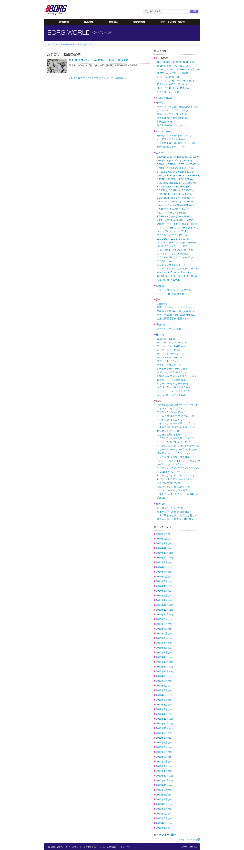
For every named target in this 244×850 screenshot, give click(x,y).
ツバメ (193, 468)
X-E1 (161, 220)
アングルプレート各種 (171, 346)
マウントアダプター (169, 365)
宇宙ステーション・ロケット (174, 307)
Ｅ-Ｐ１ (174, 250)
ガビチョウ (164, 442)
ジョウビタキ (179, 456)
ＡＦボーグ (165, 387)
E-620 (189, 171)
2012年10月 (164, 671)
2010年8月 (164, 794)
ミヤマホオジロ (167, 486)
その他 (161, 102)
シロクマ (185, 290)
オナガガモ (177, 419)
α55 (186, 223)
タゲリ (162, 464)
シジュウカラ (176, 453)
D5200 (173, 164)
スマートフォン (188, 227)
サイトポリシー (73, 847)
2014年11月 (164, 552)
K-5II (179, 205)
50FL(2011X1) (189, 69)
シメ (190, 453)
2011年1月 (164, 771)
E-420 (170, 171)
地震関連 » (120, 78)
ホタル (162, 293)
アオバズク (164, 408)
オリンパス (184, 135)
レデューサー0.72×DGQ (172, 368)
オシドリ (163, 419)
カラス (191, 423)
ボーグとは (100, 847)
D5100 (162, 164)
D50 (177, 160)
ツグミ (182, 468)
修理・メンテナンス (169, 114)
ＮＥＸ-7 (174, 276)
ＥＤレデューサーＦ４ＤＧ (173, 391)
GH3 (186, 201)
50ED (173, 69)
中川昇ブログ (86, 44)
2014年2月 (164, 595)
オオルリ (187, 416)
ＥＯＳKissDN (166, 257)
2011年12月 (164, 718)
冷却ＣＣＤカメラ (168, 246)
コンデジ (171, 227)
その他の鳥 (165, 404)
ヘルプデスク (88, 847)
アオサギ (180, 404)
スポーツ (176, 508)
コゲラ (183, 449)
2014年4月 (164, 586)
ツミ (161, 471)
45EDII (162, 69)
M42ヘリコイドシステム (172, 342)
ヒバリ (162, 479)
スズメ (162, 460)
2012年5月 (164, 695)
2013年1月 (164, 657)
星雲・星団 (165, 314)
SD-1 (188, 216)
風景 (160, 503)
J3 (193, 201)
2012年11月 (164, 666)
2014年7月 (164, 571)
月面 (180, 314)
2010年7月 (164, 799)
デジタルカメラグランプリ (172, 110)
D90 (182, 168)
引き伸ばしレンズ (168, 91)
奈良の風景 (165, 515)
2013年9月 (164, 619)
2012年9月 (164, 676)
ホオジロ (163, 483)
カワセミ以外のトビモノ (171, 434)
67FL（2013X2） (168, 77)
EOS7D (175, 190)
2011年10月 (164, 728)
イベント (163, 131)
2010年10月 (164, 785)
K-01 (161, 205)
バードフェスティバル (171, 139)
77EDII (187, 80)
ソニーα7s (164, 231)
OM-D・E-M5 (177, 212)
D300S (183, 156)
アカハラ (183, 412)
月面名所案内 (179, 117)
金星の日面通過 (167, 318)
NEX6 (184, 209)
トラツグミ (181, 471)
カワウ (176, 427)
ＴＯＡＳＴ (177, 394)
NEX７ (162, 212)
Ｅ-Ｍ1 (162, 250)
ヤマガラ (184, 490)
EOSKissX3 (182, 194)
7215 (161, 338)
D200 (161, 156)
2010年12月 (164, 775)
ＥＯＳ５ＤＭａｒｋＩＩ (172, 264)
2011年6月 (164, 747)
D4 (169, 160)
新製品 (163, 376)
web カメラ (165, 223)
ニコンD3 (163, 238)
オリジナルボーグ (168, 350)
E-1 (190, 168)
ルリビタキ (178, 494)
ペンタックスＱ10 (185, 242)
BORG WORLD (70, 44)
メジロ (162, 490)
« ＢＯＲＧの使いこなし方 (83, 78)
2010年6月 (164, 804)
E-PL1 (183, 175)
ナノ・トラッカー (168, 353)
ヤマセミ (163, 494)
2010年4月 (164, 813)
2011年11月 (164, 723)
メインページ (106, 78)
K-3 (170, 205)
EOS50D (190, 183)
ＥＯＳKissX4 (166, 261)
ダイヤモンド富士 (168, 511)
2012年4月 (164, 699)
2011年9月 (164, 733)
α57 (194, 223)
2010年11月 (164, 780)
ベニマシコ (189, 479)
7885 (171, 338)
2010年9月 (164, 790)
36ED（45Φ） (167, 65)
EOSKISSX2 (165, 194)
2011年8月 (164, 737)
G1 (160, 201)
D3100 (194, 156)
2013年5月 (164, 638)
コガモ (171, 449)
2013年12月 (164, 605)
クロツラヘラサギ (188, 445)
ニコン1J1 (164, 235)
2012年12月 (164, 662)
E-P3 (161, 175)
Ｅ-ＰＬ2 (187, 250)
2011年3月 (164, 761)
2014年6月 (164, 576)
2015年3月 (163, 534)
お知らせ (164, 97)
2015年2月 (164, 538)
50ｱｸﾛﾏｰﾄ (164, 73)
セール (162, 106)
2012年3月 (164, 704)
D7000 (194, 164)
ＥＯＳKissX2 (185, 257)
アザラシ (163, 290)
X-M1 (180, 220)
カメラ (161, 152)
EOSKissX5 (165, 197)
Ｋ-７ (182, 272)
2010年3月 (164, 818)
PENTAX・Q (166, 216)
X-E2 (171, 220)
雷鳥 (161, 497)
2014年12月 (164, 548)
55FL (176, 73)
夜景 (184, 511)
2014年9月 (164, 562)
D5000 (187, 160)
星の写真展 (165, 146)
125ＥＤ (189, 62)
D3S (161, 160)
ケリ (161, 449)
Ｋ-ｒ (192, 272)
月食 (190, 314)
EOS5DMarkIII (166, 186)
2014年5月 (164, 581)
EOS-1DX (186, 179)
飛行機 (189, 519)
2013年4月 (164, 643)
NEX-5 (172, 209)
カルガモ (164, 427)
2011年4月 (164, 756)
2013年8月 (164, 624)
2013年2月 (164, 652)
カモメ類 (179, 423)
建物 (160, 324)
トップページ (53, 44)
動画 (186, 114)
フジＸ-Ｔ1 (165, 242)
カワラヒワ (164, 438)
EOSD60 (188, 190)
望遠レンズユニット (183, 376)
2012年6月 (164, 690)
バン (190, 475)
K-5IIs (189, 205)
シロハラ (163, 456)
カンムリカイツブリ (185, 438)
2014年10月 (164, 557)
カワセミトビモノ (169, 430)
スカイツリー (166, 328)
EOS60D (183, 186)
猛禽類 (192, 494)
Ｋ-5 (172, 272)
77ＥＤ (162, 84)
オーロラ (163, 508)
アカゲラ (179, 408)
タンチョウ (175, 464)
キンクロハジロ (167, 445)
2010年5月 (164, 809)
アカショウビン (167, 412)
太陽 (162, 303)
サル (174, 290)
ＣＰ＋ (179, 146)
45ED (183, 65)
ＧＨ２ (193, 268)
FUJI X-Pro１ (184, 197)
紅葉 (184, 515)
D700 (184, 164)
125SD (176, 62)
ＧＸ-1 (162, 272)
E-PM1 (162, 179)
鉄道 (178, 519)
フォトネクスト (167, 143)
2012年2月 (164, 709)
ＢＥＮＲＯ (182, 387)
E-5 (180, 171)
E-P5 (172, 175)
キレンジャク (181, 442)
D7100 (162, 168)
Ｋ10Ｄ (162, 276)
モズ (172, 490)
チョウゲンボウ (167, 468)
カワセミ (189, 427)
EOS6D (162, 190)
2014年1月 (164, 600)
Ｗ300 (175, 279)
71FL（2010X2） (168, 80)
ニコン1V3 (179, 235)
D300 (171, 156)
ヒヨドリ (175, 479)
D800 (173, 168)
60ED (187, 73)
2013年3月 (164, 647)
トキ (169, 471)
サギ (193, 449)
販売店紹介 (164, 121)
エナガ (175, 416)
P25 (184, 88)
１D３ (185, 246)
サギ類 (162, 453)
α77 (160, 227)
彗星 (161, 311)
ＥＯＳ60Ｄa (179, 253)
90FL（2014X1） (168, 88)
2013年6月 (164, 633)
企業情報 (111, 847)
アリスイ (163, 416)
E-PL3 (195, 175)
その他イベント (167, 135)
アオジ (192, 404)
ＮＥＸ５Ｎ (189, 276)
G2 (167, 201)
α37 (177, 223)
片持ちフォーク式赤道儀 (172, 379)
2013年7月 (164, 628)
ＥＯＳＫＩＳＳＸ (168, 268)
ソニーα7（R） (183, 231)
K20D (161, 209)
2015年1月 (164, 543)
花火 (161, 519)
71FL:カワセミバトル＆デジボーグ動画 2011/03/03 (100, 60)
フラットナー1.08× (169, 357)
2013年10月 (164, 614)
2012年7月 (164, 685)
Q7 (179, 216)
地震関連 (163, 117)
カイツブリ (164, 423)
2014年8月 (164, 567)
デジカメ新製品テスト (183, 106)
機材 (160, 334)
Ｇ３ (184, 268)
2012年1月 (164, 714)
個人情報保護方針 (56, 847)
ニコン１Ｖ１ (180, 238)
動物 (160, 285)
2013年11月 (164, 609)
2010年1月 (163, 827)
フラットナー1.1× (168, 361)
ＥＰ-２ (162, 394)
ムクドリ (183, 486)
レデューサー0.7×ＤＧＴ (172, 372)
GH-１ (176, 201)
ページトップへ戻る (188, 839)
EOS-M (162, 183)
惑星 (171, 311)
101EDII (163, 62)
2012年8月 (164, 680)
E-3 (161, 171)
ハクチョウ (164, 475)
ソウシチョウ (191, 460)
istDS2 (191, 220)
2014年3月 (164, 590)
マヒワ (175, 483)
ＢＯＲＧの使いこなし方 (171, 125)
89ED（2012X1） (180, 84)
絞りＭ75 (180, 383)
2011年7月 (164, 742)
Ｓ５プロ (163, 279)
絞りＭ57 (164, 383)
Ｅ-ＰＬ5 (163, 253)
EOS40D (175, 183)
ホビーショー (186, 143)
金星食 (182, 318)
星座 (190, 311)
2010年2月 (164, 823)
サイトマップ (123, 847)
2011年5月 (164, 752)
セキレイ (175, 460)
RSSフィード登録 (166, 834)
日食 (180, 311)
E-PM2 (173, 179)
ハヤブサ (179, 475)
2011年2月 (164, 766)
